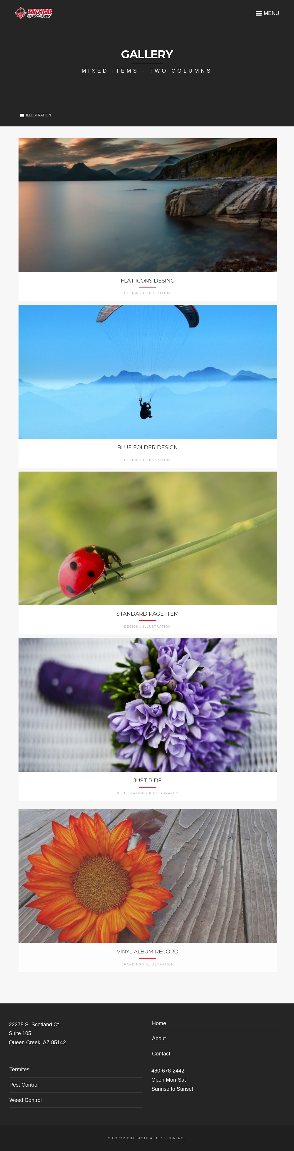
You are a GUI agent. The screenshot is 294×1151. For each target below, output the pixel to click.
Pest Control (24, 1085)
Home (159, 1023)
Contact (161, 1054)
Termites (19, 1070)
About (159, 1038)
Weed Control (25, 1100)
